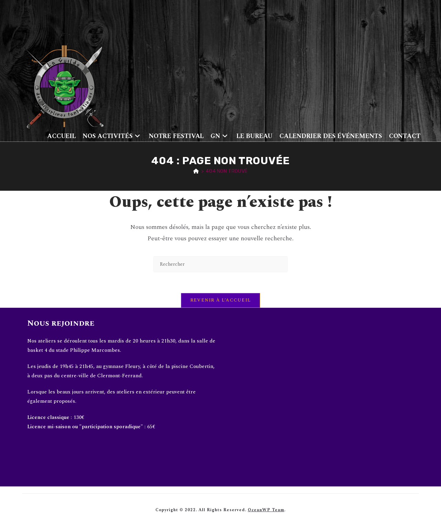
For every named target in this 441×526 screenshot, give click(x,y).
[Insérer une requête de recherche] (220, 264)
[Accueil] (196, 171)
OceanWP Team (266, 510)
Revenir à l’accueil (220, 300)
